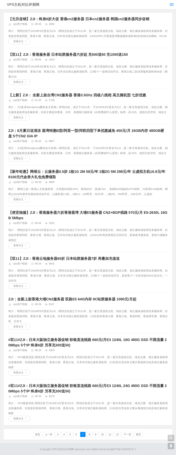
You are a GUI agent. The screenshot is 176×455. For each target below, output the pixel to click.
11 (110, 434)
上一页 (48, 434)
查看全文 (18, 41)
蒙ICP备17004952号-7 (123, 449)
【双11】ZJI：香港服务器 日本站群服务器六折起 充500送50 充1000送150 (68, 54)
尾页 (138, 434)
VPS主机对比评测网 (23, 4)
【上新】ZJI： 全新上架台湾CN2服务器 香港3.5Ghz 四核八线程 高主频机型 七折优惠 (77, 95)
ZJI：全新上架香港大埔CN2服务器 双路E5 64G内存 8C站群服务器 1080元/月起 (72, 299)
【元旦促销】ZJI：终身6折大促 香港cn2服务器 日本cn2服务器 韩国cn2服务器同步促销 (78, 19)
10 (102, 434)
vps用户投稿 (20, 24)
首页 (37, 434)
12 (117, 434)
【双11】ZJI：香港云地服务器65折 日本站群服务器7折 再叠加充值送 (64, 259)
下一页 (127, 434)
